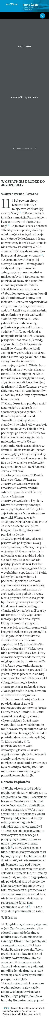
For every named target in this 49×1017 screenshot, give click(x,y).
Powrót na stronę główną (24, 148)
